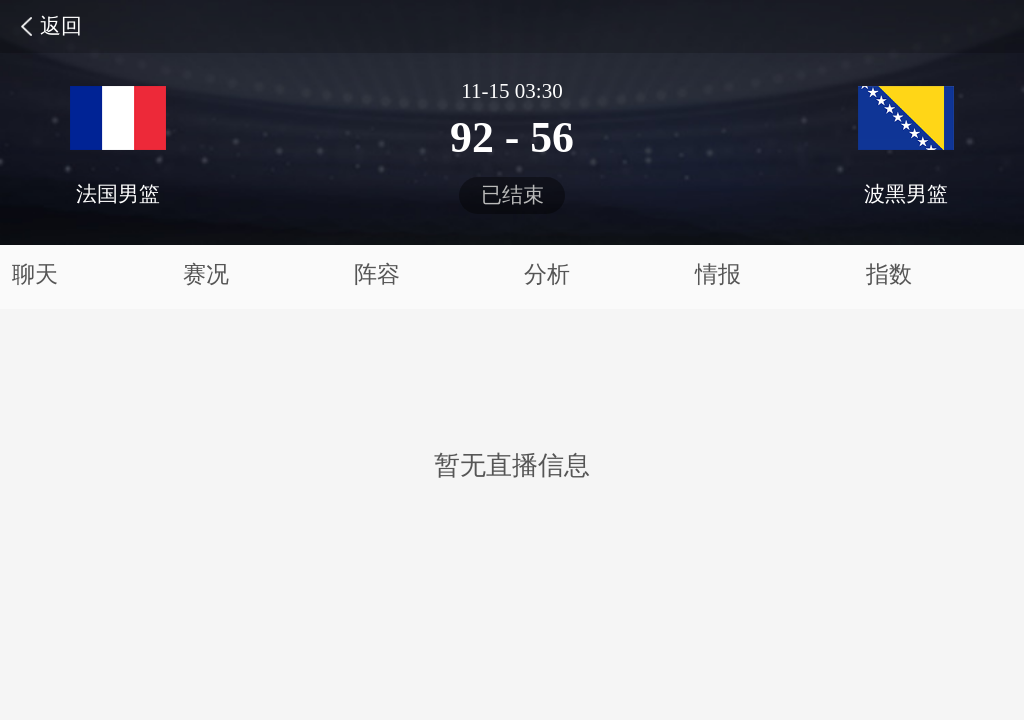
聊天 (35, 274)
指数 (889, 274)
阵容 (377, 274)
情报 (718, 274)
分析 (547, 274)
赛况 (206, 274)
